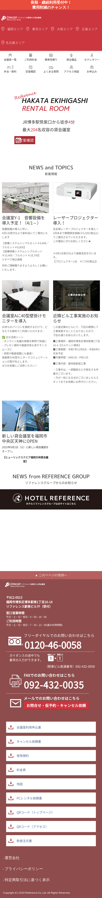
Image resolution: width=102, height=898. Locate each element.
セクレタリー (91, 59)
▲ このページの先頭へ (51, 575)
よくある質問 (51, 71)
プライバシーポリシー (24, 869)
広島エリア (90, 29)
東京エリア (40, 29)
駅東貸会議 (25, 587)
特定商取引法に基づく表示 (27, 880)
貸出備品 (71, 59)
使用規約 (23, 755)
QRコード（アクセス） (32, 826)
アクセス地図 (71, 71)
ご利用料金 (30, 59)
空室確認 (31, 71)
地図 (20, 784)
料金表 (21, 769)
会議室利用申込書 (29, 727)
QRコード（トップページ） (35, 812)
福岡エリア (15, 29)
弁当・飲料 (10, 71)
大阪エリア (65, 29)
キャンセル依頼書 (29, 741)
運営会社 (12, 858)
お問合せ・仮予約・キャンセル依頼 (56, 705)
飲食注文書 (24, 840)
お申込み (92, 71)
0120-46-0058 (52, 645)
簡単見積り (51, 59)
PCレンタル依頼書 (29, 798)
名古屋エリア (15, 42)
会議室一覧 (10, 59)
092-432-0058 (85, 666)
